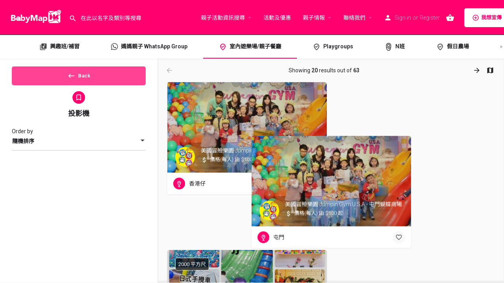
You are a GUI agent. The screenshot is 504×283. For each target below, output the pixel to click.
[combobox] (79, 147)
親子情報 (314, 18)
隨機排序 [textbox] (23, 148)
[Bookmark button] (314, 183)
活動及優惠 (277, 18)
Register (430, 18)
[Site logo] (34, 17)
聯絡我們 (354, 18)
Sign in (403, 18)
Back (79, 78)
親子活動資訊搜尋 (223, 18)
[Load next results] (477, 70)
